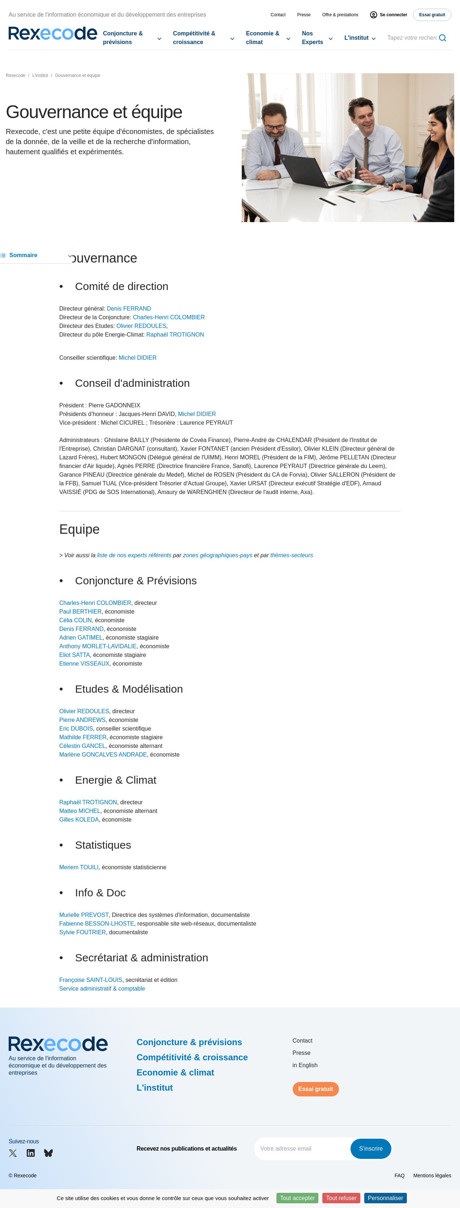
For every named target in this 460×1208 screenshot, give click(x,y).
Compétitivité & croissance (194, 37)
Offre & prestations (340, 14)
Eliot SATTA (74, 655)
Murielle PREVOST (84, 915)
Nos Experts (312, 37)
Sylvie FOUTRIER (82, 932)
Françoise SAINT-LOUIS (90, 980)
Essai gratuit (315, 1089)
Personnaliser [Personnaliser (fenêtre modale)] (385, 1198)
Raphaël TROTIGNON (175, 335)
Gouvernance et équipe (77, 75)
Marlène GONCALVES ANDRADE (103, 755)
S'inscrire (371, 1149)
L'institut (356, 38)
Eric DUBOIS (76, 729)
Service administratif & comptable (102, 989)
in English (305, 1065)
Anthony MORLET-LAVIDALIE (98, 646)
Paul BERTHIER (80, 612)
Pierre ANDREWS (82, 720)
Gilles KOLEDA (79, 820)
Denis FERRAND (129, 309)
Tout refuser (341, 1198)
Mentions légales (432, 1175)
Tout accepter (297, 1198)
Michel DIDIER (138, 358)
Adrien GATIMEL (81, 638)
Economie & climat (262, 37)
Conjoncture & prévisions (123, 37)
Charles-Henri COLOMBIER (169, 317)
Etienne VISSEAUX (84, 664)
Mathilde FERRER (83, 737)
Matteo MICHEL (79, 811)
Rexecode (15, 75)
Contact (278, 14)
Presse (303, 14)
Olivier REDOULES (141, 326)
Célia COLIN (75, 620)
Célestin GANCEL (82, 746)
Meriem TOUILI (79, 867)
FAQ (400, 1175)
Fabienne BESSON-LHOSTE (96, 924)
